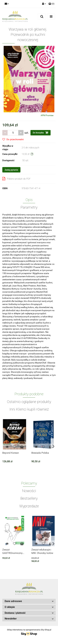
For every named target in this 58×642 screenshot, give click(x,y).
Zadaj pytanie (11, 170)
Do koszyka (40, 132)
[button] (51, 4)
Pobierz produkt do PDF (16, 178)
